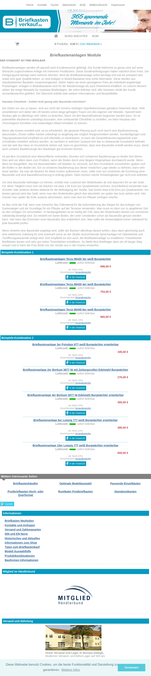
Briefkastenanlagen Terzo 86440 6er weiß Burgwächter (75, 309)
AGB (83, 4)
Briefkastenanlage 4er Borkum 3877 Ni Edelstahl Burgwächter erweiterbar (75, 395)
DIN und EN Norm (16, 533)
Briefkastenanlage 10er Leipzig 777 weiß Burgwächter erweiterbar (76, 445)
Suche (55, 4)
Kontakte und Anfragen (20, 525)
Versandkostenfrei (83, 272)
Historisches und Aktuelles (22, 538)
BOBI (95, 36)
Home (29, 4)
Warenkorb (69, 4)
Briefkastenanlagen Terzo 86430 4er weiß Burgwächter (75, 284)
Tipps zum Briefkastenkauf (22, 547)
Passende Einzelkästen (125, 483)
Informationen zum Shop (21, 542)
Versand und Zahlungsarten (23, 529)
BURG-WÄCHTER (76, 36)
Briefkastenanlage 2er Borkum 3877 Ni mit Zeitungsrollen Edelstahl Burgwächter (75, 369)
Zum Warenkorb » (91, 43)
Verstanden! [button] (131, 667)
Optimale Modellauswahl (75, 483)
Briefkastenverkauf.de (75, 21)
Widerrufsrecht (98, 4)
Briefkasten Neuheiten (19, 520)
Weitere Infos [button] (70, 669)
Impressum (118, 4)
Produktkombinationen (20, 555)
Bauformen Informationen (21, 560)
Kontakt (42, 4)
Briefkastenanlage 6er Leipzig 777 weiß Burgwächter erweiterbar (75, 420)
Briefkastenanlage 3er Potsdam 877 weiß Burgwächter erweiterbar (75, 344)
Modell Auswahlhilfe (18, 551)
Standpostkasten (125, 491)
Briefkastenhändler (25, 483)
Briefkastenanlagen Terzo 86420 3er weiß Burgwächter (75, 259)
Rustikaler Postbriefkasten (75, 491)
